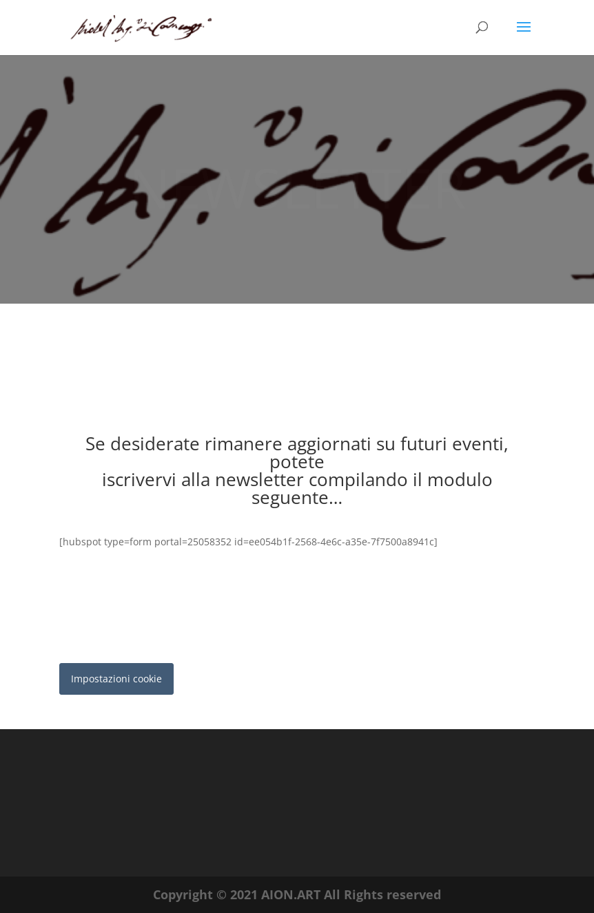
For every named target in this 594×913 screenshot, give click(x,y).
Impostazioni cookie (116, 678)
